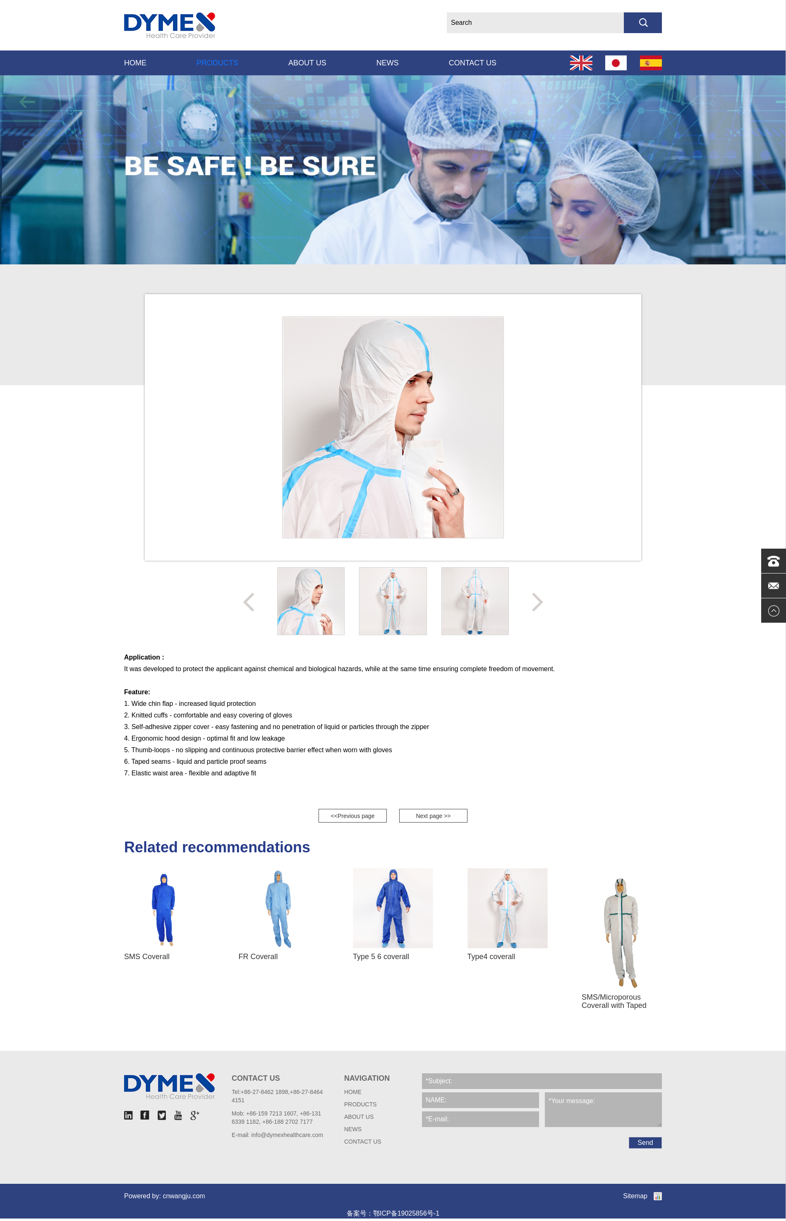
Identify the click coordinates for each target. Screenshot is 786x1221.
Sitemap (635, 1195)
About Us (307, 63)
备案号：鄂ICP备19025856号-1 (393, 1213)
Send (645, 1142)
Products (217, 63)
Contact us (472, 63)
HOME (353, 1092)
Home (135, 63)
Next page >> (433, 816)
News (387, 63)
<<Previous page (353, 816)
